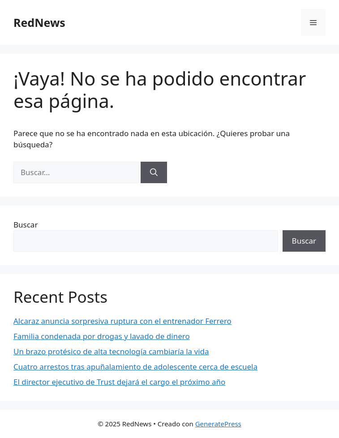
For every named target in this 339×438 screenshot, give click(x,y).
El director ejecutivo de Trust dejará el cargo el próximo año (119, 382)
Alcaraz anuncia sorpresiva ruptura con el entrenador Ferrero (122, 321)
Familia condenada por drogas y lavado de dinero (101, 336)
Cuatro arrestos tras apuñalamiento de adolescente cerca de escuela (135, 366)
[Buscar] (154, 172)
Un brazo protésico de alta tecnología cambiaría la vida (111, 351)
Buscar (25, 224)
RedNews (39, 22)
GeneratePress (218, 423)
